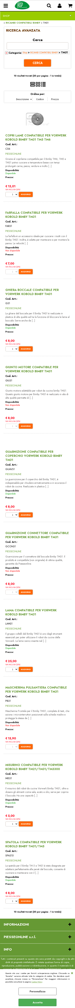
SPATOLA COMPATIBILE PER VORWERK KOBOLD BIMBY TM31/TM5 (33, 844)
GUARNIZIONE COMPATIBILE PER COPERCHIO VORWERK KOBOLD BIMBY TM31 (33, 456)
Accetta (38, 1002)
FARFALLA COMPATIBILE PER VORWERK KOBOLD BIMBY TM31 (34, 215)
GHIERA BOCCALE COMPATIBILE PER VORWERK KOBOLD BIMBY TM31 (32, 292)
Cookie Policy (36, 981)
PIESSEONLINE (13, 154)
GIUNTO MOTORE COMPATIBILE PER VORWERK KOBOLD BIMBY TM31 (31, 369)
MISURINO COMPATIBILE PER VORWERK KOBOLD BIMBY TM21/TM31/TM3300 (34, 767)
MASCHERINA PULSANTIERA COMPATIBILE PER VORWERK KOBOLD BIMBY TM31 (36, 689)
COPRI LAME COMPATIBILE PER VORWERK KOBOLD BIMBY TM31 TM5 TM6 (35, 137)
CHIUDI (72, 972)
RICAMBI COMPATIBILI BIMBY (44, 52)
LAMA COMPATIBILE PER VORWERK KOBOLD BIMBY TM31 (31, 612)
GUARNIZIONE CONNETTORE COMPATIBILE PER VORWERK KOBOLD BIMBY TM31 (37, 535)
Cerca (38, 39)
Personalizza (37, 991)
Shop (6, 16)
